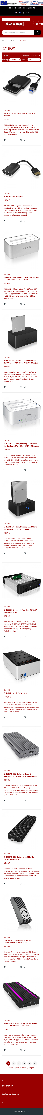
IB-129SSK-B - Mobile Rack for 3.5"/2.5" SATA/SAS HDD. (20, 611)
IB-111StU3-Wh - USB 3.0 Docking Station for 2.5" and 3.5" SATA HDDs (21, 278)
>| (34, 1063)
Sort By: (5, 60)
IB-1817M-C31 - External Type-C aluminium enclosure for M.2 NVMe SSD (20, 775)
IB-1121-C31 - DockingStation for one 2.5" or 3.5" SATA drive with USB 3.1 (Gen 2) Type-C (21, 361)
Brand (13, 40)
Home (4, 40)
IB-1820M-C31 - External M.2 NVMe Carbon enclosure (19, 858)
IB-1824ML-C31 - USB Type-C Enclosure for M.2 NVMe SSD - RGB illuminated (20, 1024)
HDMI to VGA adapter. (13, 196)
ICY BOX (23, 40)
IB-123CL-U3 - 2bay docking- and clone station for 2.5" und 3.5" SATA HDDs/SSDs (20, 528)
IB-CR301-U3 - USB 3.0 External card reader (19, 114)
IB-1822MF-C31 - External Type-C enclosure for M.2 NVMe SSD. (18, 941)
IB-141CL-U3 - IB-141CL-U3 (15, 693)
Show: (24, 60)
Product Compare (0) (31, 55)
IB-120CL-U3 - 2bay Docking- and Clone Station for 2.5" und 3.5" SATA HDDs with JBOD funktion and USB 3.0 (21, 444)
